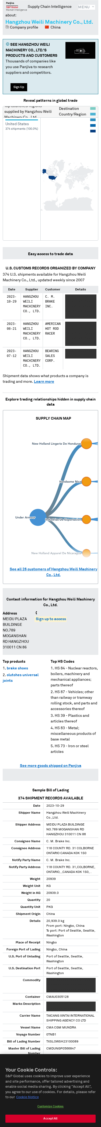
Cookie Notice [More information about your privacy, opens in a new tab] (27, 1099)
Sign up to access (51, 619)
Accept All (50, 1120)
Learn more (44, 382)
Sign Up (18, 87)
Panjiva (16, 6)
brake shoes (17, 668)
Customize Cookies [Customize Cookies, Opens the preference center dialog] (50, 1108)
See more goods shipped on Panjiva (50, 766)
